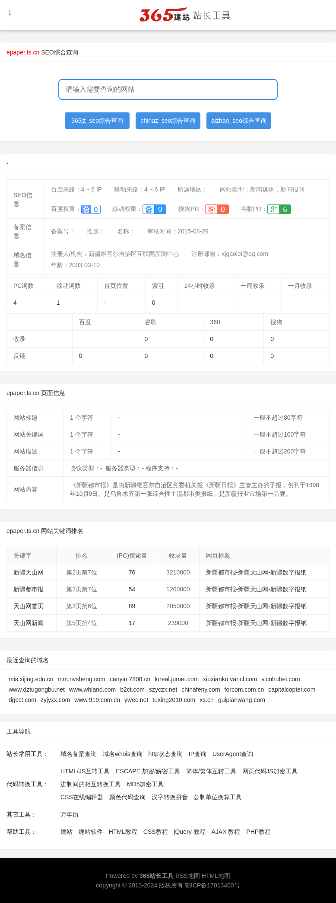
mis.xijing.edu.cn (31, 679)
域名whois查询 (123, 753)
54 (132, 589)
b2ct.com (132, 689)
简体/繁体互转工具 (211, 771)
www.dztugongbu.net (37, 689)
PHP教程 (258, 831)
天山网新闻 (28, 622)
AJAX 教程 (226, 831)
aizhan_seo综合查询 (238, 120)
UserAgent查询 (232, 753)
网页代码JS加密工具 (270, 771)
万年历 (69, 814)
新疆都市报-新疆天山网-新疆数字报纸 (256, 572)
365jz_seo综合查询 (97, 120)
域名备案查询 (78, 753)
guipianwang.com (241, 699)
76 (132, 572)
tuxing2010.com (173, 699)
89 (132, 606)
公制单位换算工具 (217, 797)
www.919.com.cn (97, 699)
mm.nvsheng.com (81, 679)
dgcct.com (22, 699)
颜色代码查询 (127, 797)
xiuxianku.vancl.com (230, 679)
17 (132, 622)
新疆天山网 (28, 572)
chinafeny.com (200, 689)
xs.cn (207, 699)
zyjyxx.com (55, 699)
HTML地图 (216, 875)
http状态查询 (166, 753)
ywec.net (136, 699)
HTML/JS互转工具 (85, 771)
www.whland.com (92, 689)
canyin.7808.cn (130, 679)
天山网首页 (28, 606)
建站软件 (91, 831)
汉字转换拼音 (170, 797)
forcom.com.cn (244, 689)
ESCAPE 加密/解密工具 (148, 771)
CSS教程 (155, 831)
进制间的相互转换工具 (90, 784)
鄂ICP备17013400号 (212, 885)
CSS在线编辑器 (81, 797)
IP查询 (197, 753)
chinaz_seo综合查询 (168, 120)
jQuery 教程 (189, 831)
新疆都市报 (28, 589)
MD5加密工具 (145, 784)
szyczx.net (163, 689)
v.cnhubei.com (280, 679)
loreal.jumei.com (177, 679)
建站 (66, 831)
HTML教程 (123, 831)
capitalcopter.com (291, 689)
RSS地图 (187, 875)
